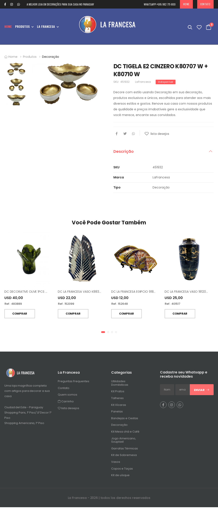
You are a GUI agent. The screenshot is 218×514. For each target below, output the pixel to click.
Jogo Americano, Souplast (123, 442)
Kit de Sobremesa (124, 457)
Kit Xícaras (118, 407)
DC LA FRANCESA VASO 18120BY (187, 293)
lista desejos (68, 410)
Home (186, 4)
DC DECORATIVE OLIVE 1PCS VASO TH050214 (36, 293)
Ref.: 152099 (66, 305)
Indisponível (165, 82)
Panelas (117, 413)
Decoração (50, 57)
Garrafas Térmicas (124, 450)
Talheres (117, 400)
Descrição (123, 151)
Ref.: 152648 (119, 305)
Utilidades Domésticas (119, 385)
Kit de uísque (120, 477)
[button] (103, 334)
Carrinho (66, 403)
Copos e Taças (122, 470)
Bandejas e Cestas (124, 420)
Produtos (22, 26)
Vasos (115, 464)
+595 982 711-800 (160, 4)
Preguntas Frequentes (73, 383)
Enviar (201, 392)
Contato (205, 4)
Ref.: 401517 (172, 305)
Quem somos (67, 397)
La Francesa (46, 26)
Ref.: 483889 (13, 305)
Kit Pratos (117, 393)
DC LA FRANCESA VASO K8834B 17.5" (84, 293)
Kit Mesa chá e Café (125, 433)
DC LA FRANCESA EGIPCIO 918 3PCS (136, 293)
